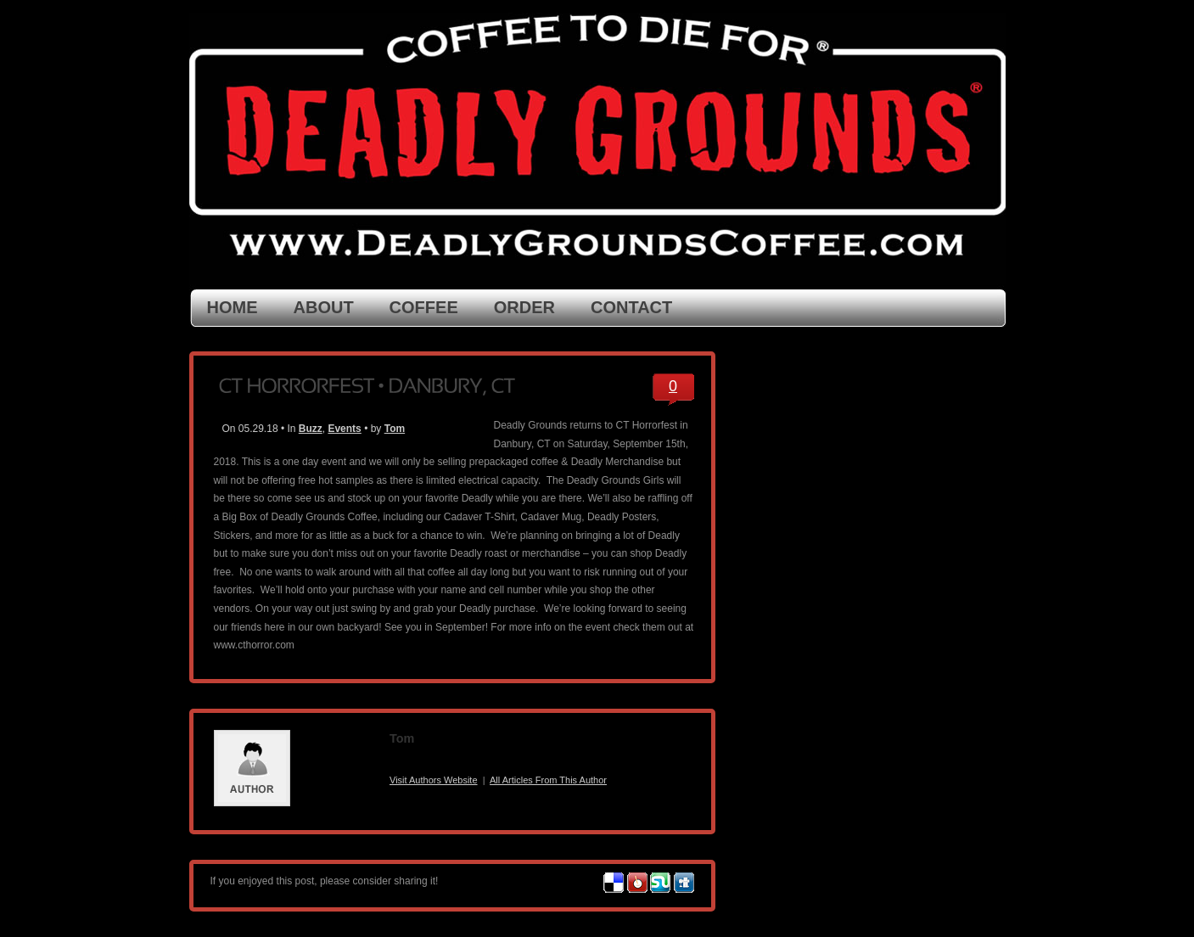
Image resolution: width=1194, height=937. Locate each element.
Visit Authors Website (434, 780)
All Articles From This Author (548, 780)
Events (344, 429)
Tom (394, 429)
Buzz (310, 429)
